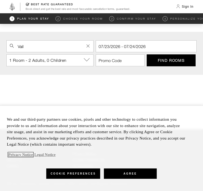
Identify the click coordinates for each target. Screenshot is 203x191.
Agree (130, 173)
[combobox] (50, 46)
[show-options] (87, 60)
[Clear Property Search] (88, 45)
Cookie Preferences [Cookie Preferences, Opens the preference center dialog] (73, 173)
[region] (101, 148)
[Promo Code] (120, 60)
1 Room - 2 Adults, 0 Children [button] (51, 60)
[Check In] (146, 46)
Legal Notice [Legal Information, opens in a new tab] (45, 155)
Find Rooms (171, 60)
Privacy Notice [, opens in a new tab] (20, 155)
